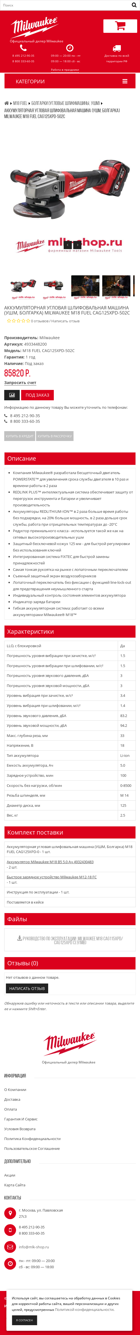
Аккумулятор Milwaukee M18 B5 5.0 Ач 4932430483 (50, 862)
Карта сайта (14, 1184)
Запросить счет (20, 382)
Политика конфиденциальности (32, 1138)
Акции (9, 1175)
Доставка (12, 1099)
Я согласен (24, 1320)
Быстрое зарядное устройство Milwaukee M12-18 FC (52, 877)
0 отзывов (39, 320)
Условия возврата (19, 1128)
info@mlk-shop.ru (34, 1246)
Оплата (10, 1109)
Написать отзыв (65, 320)
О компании (15, 1089)
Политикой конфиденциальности (84, 1309)
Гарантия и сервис (20, 1119)
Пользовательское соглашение (32, 1148)
